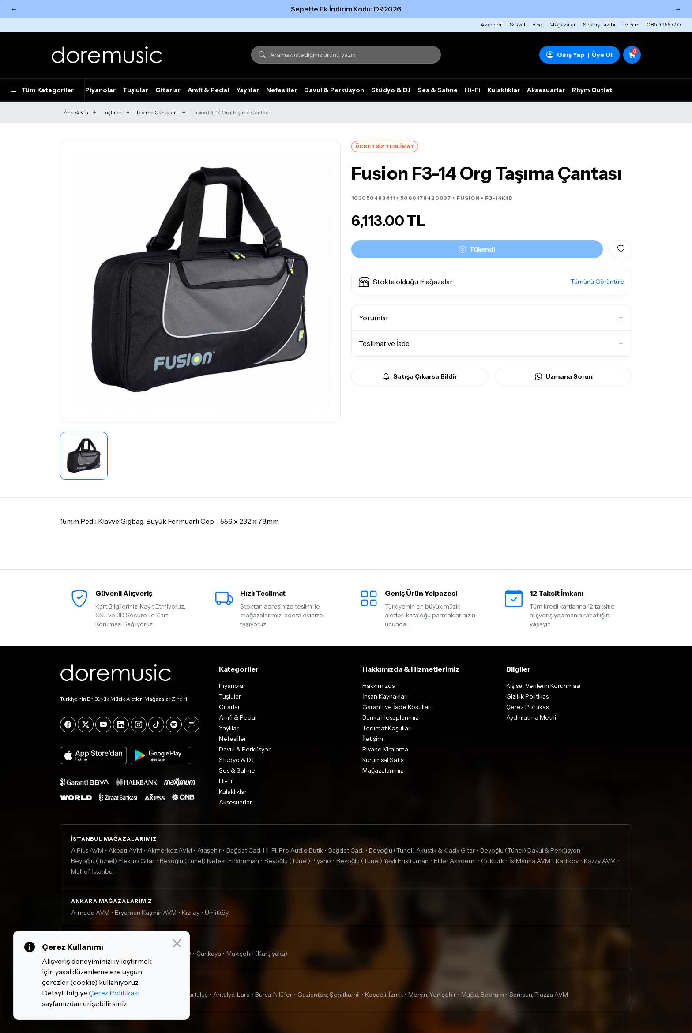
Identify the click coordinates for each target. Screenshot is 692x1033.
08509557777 (664, 24)
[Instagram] (139, 724)
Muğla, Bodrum (482, 995)
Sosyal (517, 24)
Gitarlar (168, 90)
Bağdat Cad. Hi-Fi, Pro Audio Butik (274, 850)
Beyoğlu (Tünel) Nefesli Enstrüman (209, 861)
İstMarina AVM (529, 861)
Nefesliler (281, 90)
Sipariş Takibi (599, 24)
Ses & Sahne (437, 90)
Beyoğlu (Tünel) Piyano (297, 861)
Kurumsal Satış (383, 760)
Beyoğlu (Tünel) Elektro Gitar (112, 861)
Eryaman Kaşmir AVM (146, 913)
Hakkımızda (378, 686)
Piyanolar (100, 90)
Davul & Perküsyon (334, 90)
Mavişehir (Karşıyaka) (256, 954)
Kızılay (190, 913)
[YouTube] (103, 724)
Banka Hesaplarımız (390, 717)
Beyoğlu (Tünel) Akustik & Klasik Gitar (422, 850)
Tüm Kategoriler (42, 90)
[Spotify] (174, 724)
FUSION (468, 198)
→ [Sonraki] (677, 8)
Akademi (492, 24)
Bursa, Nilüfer (273, 995)
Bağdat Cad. (346, 850)
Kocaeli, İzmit (384, 995)
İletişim (630, 24)
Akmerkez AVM (169, 850)
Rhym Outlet (592, 90)
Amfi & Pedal (208, 90)
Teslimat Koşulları (387, 728)
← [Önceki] (14, 8)
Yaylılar (247, 90)
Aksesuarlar (546, 90)
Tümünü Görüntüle (597, 281)
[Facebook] (68, 724)
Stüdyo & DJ (390, 90)
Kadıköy (567, 861)
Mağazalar (562, 24)
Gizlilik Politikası (528, 696)
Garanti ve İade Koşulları (397, 707)
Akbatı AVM (125, 850)
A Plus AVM (87, 850)
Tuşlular (135, 90)
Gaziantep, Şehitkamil (328, 995)
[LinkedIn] (121, 724)
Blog (537, 24)
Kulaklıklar (503, 90)
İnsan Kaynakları (385, 696)
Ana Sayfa (76, 112)
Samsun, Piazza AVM (538, 995)
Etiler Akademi (455, 861)
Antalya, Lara (231, 995)
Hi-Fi (472, 90)
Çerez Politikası (528, 707)
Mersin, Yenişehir (432, 995)
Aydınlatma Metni (531, 717)
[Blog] (191, 724)
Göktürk (492, 861)
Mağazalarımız (382, 770)
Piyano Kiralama (385, 749)
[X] (86, 724)
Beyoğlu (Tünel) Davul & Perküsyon (530, 850)
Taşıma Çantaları (156, 112)
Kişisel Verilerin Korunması (543, 686)
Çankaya (208, 954)
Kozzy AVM (600, 861)
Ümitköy (217, 913)
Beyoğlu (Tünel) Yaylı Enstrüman (382, 861)
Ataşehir (209, 850)
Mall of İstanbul (92, 871)
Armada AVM (90, 913)
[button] (492, 281)
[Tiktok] (156, 724)
